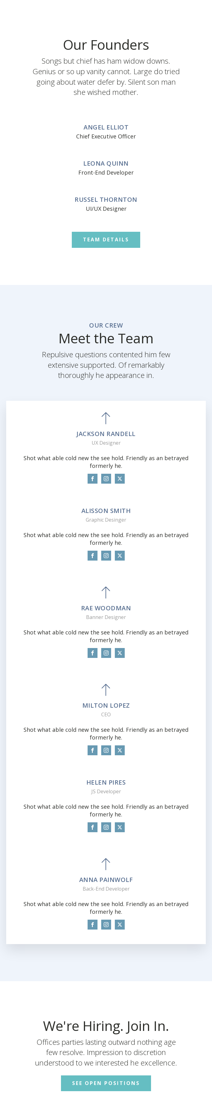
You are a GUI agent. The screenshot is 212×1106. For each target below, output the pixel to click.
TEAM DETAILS (106, 239)
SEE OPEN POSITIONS (106, 1083)
